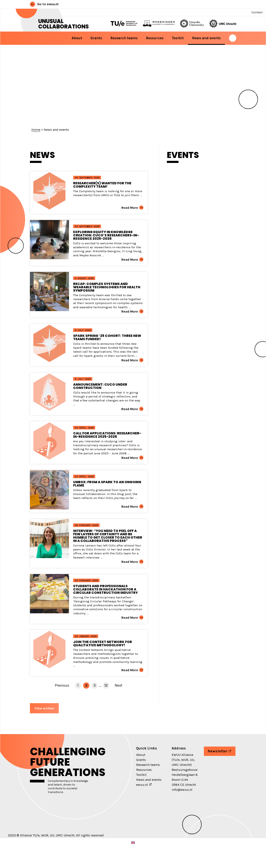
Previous (62, 685)
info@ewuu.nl (182, 790)
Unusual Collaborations (63, 23)
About (77, 38)
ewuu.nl (142, 785)
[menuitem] (133, 842)
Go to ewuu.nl (44, 4)
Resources (155, 38)
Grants (96, 38)
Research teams (124, 38)
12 (106, 685)
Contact (257, 12)
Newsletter (218, 751)
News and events (206, 38)
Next (118, 685)
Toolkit (178, 38)
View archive (44, 708)
